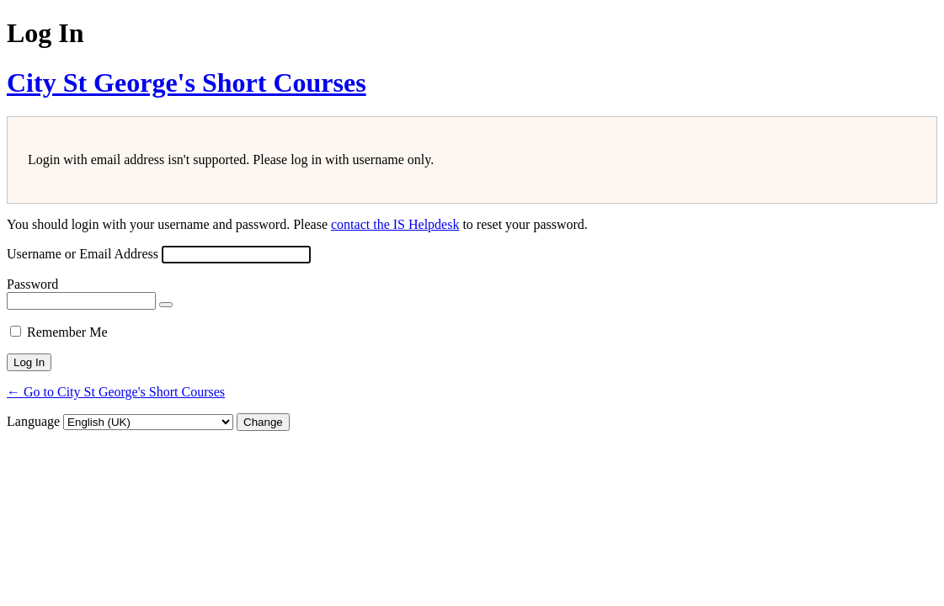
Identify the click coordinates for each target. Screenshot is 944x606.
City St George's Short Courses (186, 82)
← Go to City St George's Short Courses (116, 392)
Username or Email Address (82, 254)
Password (32, 284)
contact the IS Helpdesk (395, 224)
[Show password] (166, 304)
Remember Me (67, 332)
